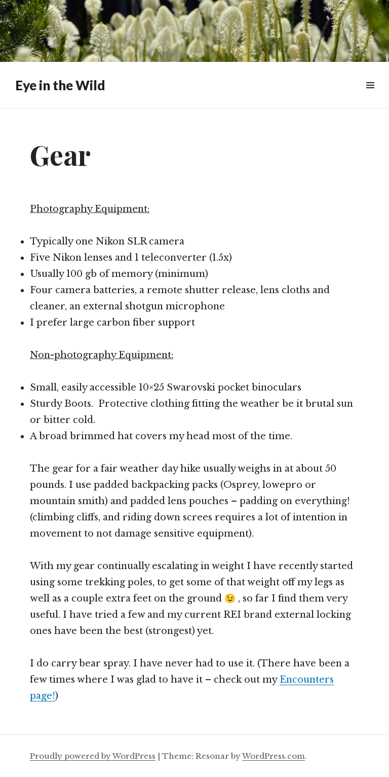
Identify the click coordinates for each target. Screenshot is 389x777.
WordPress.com (273, 756)
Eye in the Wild (60, 85)
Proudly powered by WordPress (92, 756)
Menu (370, 96)
